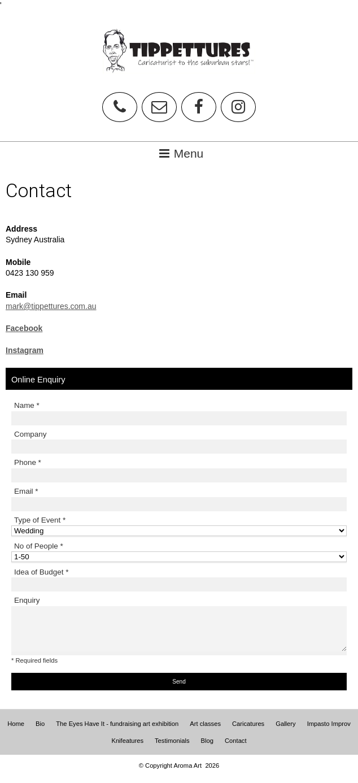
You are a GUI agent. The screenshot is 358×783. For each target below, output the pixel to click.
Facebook (24, 328)
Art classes (205, 723)
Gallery (285, 723)
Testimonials (172, 740)
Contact (236, 740)
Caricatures (248, 723)
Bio (40, 723)
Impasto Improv (329, 723)
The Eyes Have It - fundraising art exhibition (117, 723)
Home (15, 723)
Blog (207, 740)
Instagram (24, 350)
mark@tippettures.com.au (51, 306)
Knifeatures (127, 740)
